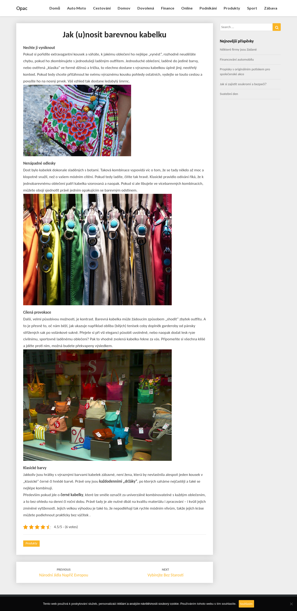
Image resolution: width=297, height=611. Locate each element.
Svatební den (229, 94)
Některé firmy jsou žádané (238, 49)
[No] (291, 603)
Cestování (102, 8)
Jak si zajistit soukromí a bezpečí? (243, 84)
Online (187, 8)
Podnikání (208, 8)
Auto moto (76, 8)
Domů (54, 8)
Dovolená (145, 8)
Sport (252, 8)
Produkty (232, 8)
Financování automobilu (237, 59)
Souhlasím (246, 603)
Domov (124, 8)
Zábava (270, 8)
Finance (167, 8)
